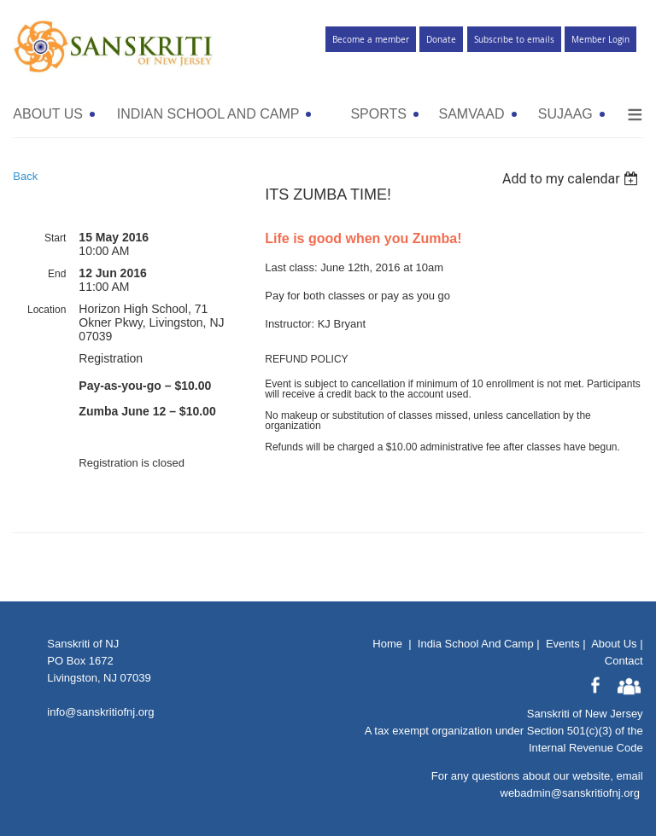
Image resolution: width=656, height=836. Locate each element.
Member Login (600, 39)
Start (55, 238)
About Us (613, 643)
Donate (441, 39)
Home (387, 643)
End (57, 274)
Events (563, 643)
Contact (624, 660)
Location (46, 310)
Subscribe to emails (514, 39)
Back (25, 176)
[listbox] (572, 178)
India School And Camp (476, 643)
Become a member (370, 39)
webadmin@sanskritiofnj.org (571, 793)
